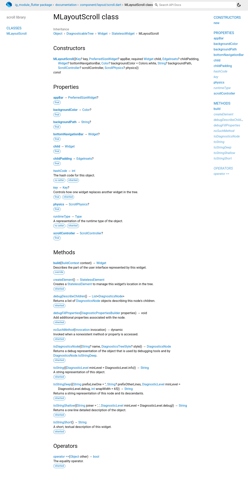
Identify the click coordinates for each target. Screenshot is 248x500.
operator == (61, 456)
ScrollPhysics (114, 68)
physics (58, 204)
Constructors (227, 17)
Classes (14, 28)
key (55, 187)
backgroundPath (65, 122)
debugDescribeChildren (69, 296)
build (56, 263)
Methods (222, 103)
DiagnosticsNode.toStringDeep (75, 355)
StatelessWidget (123, 33)
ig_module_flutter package (33, 5)
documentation (66, 5)
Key (78, 59)
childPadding (62, 158)
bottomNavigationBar (68, 134)
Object (57, 33)
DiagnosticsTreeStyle (116, 346)
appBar (58, 97)
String (162, 63)
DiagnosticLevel (77, 368)
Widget (103, 33)
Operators (223, 168)
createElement (63, 280)
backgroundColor (65, 110)
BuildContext (70, 263)
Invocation (82, 330)
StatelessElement (92, 280)
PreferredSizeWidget (103, 59)
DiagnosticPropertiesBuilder (100, 313)
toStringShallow (64, 405)
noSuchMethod (63, 330)
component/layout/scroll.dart (100, 5)
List (94, 296)
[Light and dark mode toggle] (239, 5)
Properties (224, 33)
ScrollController (69, 68)
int (73, 171)
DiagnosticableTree (80, 33)
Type (78, 216)
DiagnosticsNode (111, 296)
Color (105, 63)
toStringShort (62, 422)
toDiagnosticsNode (66, 346)
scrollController (64, 233)
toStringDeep (62, 384)
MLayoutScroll (63, 59)
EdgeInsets (170, 59)
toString (58, 368)
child (56, 146)
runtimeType (61, 216)
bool (96, 456)
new (216, 23)
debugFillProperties (66, 313)
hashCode (60, 171)
